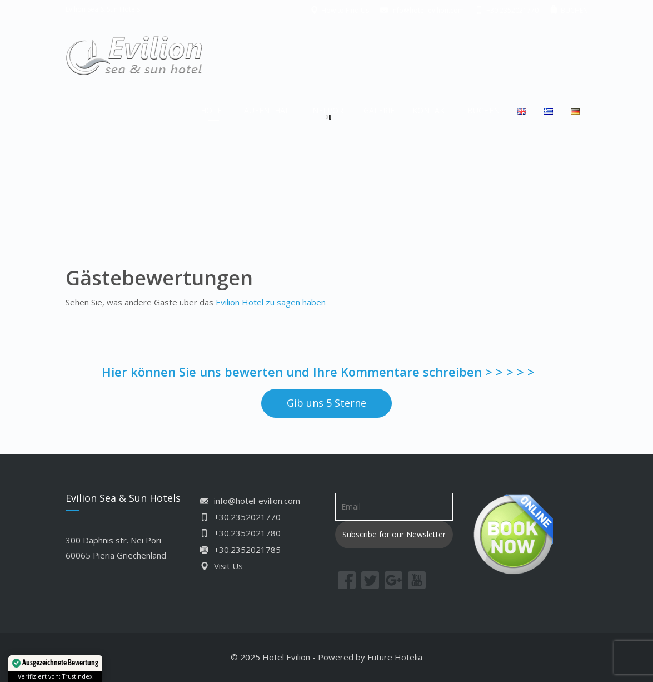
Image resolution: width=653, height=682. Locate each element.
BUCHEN (483, 110)
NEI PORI (329, 110)
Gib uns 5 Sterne (326, 402)
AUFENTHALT (269, 110)
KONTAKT (431, 110)
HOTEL (213, 110)
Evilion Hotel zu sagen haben (271, 302)
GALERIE (379, 110)
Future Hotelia (394, 657)
